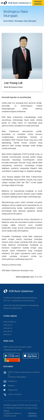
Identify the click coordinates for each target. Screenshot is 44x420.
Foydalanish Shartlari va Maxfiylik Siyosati (12, 414)
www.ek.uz (7, 334)
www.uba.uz (8, 331)
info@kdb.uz (12, 381)
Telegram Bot (12, 390)
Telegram (11, 386)
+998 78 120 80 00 (14, 394)
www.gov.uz (8, 328)
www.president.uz (10, 322)
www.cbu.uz (8, 325)
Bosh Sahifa (9, 21)
